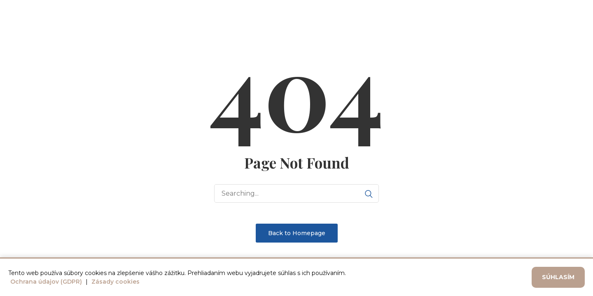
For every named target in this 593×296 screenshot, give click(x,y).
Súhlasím (558, 277)
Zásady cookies (115, 281)
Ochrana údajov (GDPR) (46, 281)
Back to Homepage (296, 233)
